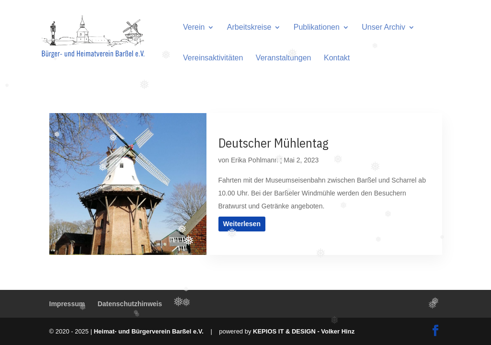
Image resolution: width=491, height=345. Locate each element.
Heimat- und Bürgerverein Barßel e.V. (149, 331)
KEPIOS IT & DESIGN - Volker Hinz (303, 331)
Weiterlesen (241, 224)
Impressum (67, 304)
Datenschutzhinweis (130, 304)
